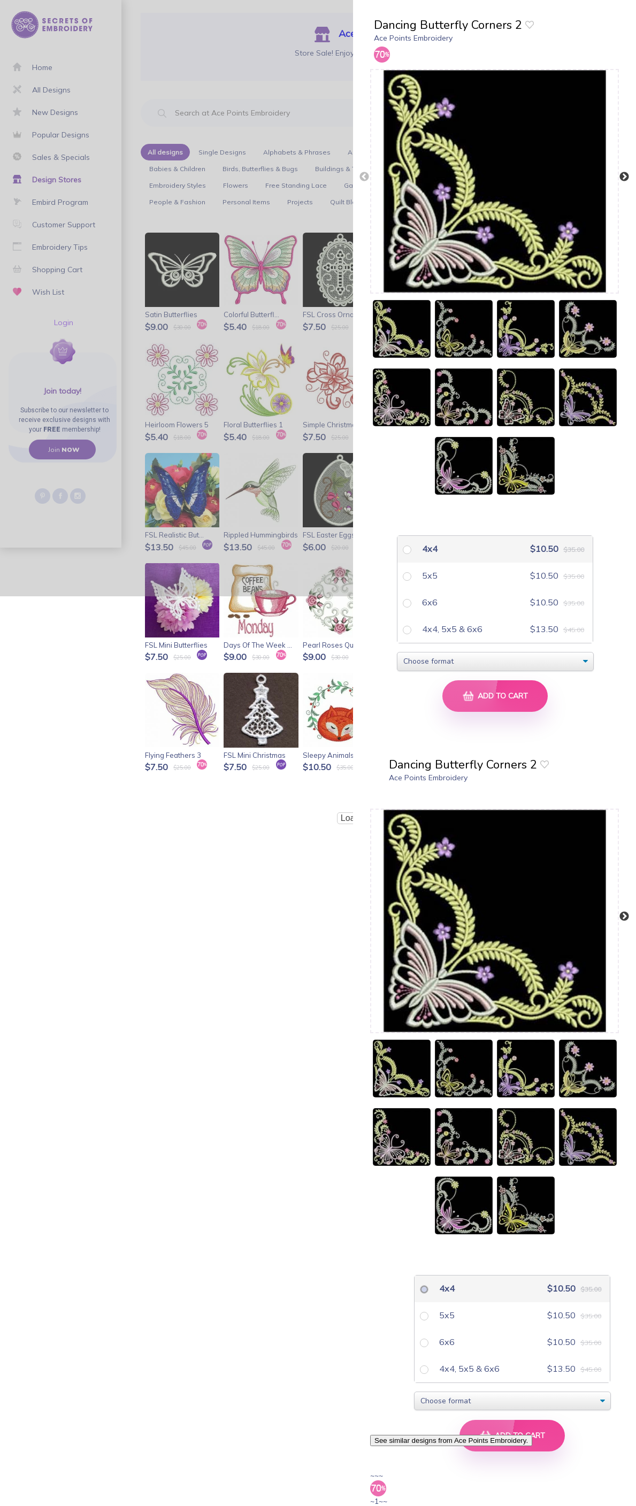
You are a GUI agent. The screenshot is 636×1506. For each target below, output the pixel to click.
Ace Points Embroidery (413, 38)
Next (624, 177)
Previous (364, 177)
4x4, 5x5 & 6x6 (451, 629)
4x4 (429, 549)
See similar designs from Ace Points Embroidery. (451, 1440)
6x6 (429, 602)
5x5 (429, 575)
